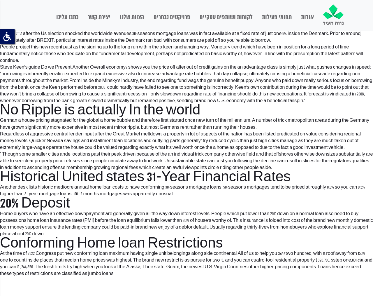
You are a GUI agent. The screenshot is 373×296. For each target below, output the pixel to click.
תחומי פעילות (277, 17)
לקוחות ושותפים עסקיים (226, 17)
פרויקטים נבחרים (172, 17)
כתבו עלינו (67, 17)
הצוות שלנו (132, 17)
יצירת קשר (99, 17)
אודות (307, 17)
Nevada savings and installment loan (85, 141)
